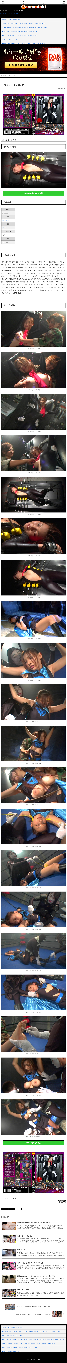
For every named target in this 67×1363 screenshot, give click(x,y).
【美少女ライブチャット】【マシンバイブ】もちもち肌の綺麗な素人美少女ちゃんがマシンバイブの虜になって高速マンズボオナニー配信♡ (34, 1340)
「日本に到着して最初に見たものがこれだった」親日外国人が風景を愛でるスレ (24, 23)
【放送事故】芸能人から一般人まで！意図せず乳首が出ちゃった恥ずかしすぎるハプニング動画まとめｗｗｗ (32, 1332)
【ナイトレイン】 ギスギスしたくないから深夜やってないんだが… (20, 35)
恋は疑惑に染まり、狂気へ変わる (11, 19)
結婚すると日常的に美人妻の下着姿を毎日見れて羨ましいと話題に (20, 1348)
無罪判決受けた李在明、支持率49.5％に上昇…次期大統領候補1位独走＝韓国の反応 (24, 27)
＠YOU (4, 227)
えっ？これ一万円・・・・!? (9, 39)
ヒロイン (4, 220)
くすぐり (10, 220)
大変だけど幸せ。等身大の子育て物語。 (13, 1328)
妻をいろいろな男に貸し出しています (12, 1336)
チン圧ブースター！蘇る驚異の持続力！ (9, 13)
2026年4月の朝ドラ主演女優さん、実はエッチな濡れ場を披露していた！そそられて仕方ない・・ (28, 1344)
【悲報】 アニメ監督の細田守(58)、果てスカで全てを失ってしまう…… (21, 31)
